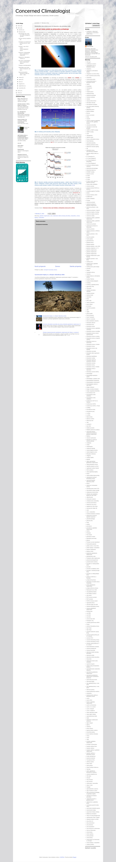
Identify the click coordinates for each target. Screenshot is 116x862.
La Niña (88, 415)
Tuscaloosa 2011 (90, 760)
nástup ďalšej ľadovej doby (92, 475)
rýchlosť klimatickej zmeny (92, 626)
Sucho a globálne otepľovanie (90, 702)
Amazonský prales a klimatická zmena (91, 82)
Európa (88, 200)
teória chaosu (89, 728)
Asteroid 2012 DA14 (91, 100)
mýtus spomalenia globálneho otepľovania (92, 462)
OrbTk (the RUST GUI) (23, 123)
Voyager (88, 787)
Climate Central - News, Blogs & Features (24, 104)
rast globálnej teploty (91, 591)
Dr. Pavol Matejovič (91, 163)
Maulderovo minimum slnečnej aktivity (91, 440)
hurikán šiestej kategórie (92, 281)
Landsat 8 (88, 424)
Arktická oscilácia (90, 97)
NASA (87, 473)
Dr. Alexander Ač (90, 156)
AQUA (88, 89)
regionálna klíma (90, 602)
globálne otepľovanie (45, 215)
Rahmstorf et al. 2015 (91, 590)
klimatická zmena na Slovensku (91, 342)
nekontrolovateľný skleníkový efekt (90, 481)
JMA (87, 309)
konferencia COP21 (91, 404)
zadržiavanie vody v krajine (92, 817)
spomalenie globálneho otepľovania (92, 672)
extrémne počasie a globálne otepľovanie (91, 204)
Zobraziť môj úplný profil (91, 56)
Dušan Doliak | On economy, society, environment (22, 121)
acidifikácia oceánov (91, 63)
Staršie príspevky (75, 266)
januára (21, 29)
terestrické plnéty (90, 732)
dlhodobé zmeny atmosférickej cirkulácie (92, 151)
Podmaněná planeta (91, 544)
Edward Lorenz (90, 173)
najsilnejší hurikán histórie (92, 468)
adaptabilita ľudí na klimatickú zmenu (91, 66)
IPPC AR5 (88, 300)
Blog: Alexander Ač (23, 98)
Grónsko (88, 268)
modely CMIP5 (90, 457)
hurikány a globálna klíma (92, 284)
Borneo (88, 113)
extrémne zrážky (90, 215)
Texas (87, 735)
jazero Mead (89, 304)
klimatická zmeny (90, 346)
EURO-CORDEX (90, 198)
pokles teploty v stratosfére (92, 547)
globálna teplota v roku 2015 (93, 246)
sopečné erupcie (90, 664)
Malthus (88, 436)
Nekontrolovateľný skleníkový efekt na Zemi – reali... (24, 73)
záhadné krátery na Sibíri (92, 819)
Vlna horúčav (89, 779)
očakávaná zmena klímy (92, 492)
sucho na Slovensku (91, 705)
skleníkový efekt (90, 655)
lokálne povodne (90, 428)
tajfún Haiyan (89, 723)
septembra (21, 85)
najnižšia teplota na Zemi (92, 466)
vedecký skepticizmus (91, 774)
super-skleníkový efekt (91, 712)
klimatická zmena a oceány (92, 336)
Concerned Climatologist (43, 11)
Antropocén (89, 88)
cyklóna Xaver (89, 137)
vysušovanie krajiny (91, 810)
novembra (21, 88)
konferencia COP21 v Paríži (93, 405)
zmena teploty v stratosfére (92, 842)
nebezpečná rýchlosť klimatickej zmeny (91, 478)
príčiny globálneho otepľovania (90, 585)
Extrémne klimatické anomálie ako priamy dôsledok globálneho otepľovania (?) (62, 324)
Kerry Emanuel (90, 315)
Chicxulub (88, 288)
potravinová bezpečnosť (92, 560)
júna (20, 81)
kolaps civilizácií (90, 387)
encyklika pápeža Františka (93, 191)
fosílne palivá (89, 238)
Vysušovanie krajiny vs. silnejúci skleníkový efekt (50, 274)
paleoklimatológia (90, 518)
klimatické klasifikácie (91, 356)
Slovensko (88, 659)
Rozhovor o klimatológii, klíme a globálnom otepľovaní (24, 54)
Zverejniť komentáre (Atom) (50, 269)
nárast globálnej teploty (92, 471)
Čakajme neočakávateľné (25, 65)
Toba (87, 739)
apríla (20, 79)
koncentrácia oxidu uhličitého (90, 395)
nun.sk (19, 143)
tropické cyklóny (90, 748)
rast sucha (88, 595)
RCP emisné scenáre (91, 597)
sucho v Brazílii (90, 708)
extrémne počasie (90, 202)
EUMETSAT (89, 196)
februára (21, 31)
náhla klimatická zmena (92, 464)
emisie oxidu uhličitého (91, 184)
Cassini (88, 118)
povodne (88, 566)
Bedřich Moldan (90, 111)
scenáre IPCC (89, 638)
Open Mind (20, 145)
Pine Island (89, 534)
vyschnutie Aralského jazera (93, 808)
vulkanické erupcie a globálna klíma (91, 799)
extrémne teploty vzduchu (92, 214)
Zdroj (73, 185)
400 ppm (88, 62)
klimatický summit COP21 (92, 371)
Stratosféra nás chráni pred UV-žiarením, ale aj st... (24, 69)
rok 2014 (88, 617)
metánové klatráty (90, 448)
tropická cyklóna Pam (91, 746)
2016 (19, 92)
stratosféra (73, 215)
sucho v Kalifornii (90, 710)
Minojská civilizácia (91, 453)
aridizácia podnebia (91, 95)
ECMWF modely (90, 172)
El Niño (88, 179)
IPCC (87, 298)
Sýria (87, 718)
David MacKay (89, 141)
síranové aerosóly (90, 650)
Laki (87, 422)
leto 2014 (88, 426)
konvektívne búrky (90, 409)
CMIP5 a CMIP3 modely (92, 130)
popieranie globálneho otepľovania (91, 554)
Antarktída (88, 86)
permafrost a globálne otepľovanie (91, 528)
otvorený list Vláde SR (91, 508)
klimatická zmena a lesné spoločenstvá (92, 334)
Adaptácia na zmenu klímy (92, 73)
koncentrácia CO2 (90, 392)
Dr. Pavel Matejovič (91, 158)
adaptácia (88, 68)
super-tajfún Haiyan (91, 714)
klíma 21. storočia (90, 319)
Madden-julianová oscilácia (92, 429)
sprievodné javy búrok (91, 679)
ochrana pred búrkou (91, 502)
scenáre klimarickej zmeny (92, 639)
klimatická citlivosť (90, 322)
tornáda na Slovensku (91, 744)
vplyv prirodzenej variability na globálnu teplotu (92, 793)
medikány (88, 442)
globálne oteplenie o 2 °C (92, 248)
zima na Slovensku (91, 830)
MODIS (88, 459)
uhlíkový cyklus (90, 761)
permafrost (89, 526)
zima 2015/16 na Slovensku (93, 828)
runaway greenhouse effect (93, 622)
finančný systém (90, 237)
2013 (19, 25)
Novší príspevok (40, 266)
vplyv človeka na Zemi (91, 790)
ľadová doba (89, 417)
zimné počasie (89, 835)
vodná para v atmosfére (92, 783)
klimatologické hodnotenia (92, 380)
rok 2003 (88, 613)
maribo (19, 126)
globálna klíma (89, 242)
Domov (57, 266)
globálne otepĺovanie (91, 251)
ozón (51, 215)
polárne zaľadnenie (91, 549)
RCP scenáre (89, 599)
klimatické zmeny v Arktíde (92, 366)
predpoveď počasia (91, 580)
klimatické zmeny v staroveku (91, 369)
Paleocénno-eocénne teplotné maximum (91, 516)
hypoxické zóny (90, 286)
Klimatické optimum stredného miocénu (91, 360)
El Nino (88, 175)
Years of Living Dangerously (93, 815)
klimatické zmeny (90, 365)
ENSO (88, 193)
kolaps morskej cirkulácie (92, 389)
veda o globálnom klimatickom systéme (91, 771)
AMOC (88, 84)
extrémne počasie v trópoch (93, 210)
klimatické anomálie (91, 351)
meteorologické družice (92, 450)
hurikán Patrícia (90, 279)
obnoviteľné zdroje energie (92, 490)
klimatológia (89, 373)
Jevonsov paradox (90, 308)
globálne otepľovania (91, 250)
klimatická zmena (90, 326)
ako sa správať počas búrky (93, 75)
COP (87, 133)
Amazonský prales (90, 79)
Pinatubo (88, 533)
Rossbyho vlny (90, 620)
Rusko (88, 624)
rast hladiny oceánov (91, 593)
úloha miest (89, 763)
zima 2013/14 (89, 824)
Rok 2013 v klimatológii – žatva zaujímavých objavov (25, 62)
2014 (19, 28)
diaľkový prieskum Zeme (92, 144)
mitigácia (88, 455)
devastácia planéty (90, 143)
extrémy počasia (90, 229)
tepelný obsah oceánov (92, 730)
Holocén (88, 274)
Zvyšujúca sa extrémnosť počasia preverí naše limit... (25, 43)
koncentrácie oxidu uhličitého (90, 398)
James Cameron (90, 302)
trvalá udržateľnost (90, 756)
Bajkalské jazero (90, 109)
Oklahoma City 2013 (91, 504)
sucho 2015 (89, 700)
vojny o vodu (89, 785)
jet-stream (88, 306)
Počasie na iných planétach (93, 542)
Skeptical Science (22, 154)
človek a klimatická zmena (92, 139)
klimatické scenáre (90, 363)
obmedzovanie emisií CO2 (92, 488)
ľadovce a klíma (90, 418)
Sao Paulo (88, 628)
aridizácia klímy (90, 93)
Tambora (88, 726)
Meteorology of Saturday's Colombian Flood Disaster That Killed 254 (24, 116)
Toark (87, 737)
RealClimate (21, 149)
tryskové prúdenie (90, 758)
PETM (87, 531)
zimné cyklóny (89, 834)
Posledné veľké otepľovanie (93, 558)
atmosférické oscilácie (91, 104)
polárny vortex (89, 551)
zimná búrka (89, 832)
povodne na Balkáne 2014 (92, 568)
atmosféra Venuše (90, 102)
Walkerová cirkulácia (91, 813)
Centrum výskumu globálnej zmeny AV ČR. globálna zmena (93, 122)
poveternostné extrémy (91, 561)
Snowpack (20, 147)
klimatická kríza (90, 324)
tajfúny (88, 724)
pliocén (88, 540)
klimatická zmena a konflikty (93, 331)
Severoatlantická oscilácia (92, 646)
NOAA (88, 483)
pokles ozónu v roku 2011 (92, 545)
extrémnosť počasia (91, 224)
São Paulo (88, 629)
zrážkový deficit (90, 844)
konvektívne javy (90, 411)
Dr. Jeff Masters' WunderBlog (22, 112)
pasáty (88, 524)
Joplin (87, 311)
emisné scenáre (90, 186)
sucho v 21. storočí (91, 706)
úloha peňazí (89, 765)
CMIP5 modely (90, 131)
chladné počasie (90, 293)
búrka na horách (90, 115)
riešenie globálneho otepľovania (91, 609)
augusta (21, 83)
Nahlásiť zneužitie (90, 848)
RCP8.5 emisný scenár (92, 601)
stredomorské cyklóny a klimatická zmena (92, 695)
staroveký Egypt (90, 681)
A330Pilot (62, 857)
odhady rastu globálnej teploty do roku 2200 (91, 494)
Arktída (88, 99)
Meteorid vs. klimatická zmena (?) (24, 58)
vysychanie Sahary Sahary (92, 812)
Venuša (88, 777)
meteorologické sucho (91, 452)
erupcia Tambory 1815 (91, 194)
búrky (87, 117)
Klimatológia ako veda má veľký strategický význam (24, 35)
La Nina (88, 413)
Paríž (87, 522)
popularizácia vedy (90, 556)
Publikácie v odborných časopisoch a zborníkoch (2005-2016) (92, 33)
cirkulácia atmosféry (91, 125)
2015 (19, 90)
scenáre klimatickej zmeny (92, 641)
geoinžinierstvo (90, 240)
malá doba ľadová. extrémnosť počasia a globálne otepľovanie (91, 433)
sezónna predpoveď (91, 648)
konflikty (88, 407)
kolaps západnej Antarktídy (92, 391)
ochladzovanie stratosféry (92, 500)
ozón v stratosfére (90, 512)
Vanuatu (88, 769)
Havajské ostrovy (90, 272)
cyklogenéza (89, 135)
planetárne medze (90, 536)
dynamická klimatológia (92, 168)
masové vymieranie (91, 437)
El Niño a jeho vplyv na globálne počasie (91, 182)
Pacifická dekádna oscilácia (93, 513)
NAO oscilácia (89, 470)
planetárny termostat (91, 538)
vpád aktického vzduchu (92, 788)
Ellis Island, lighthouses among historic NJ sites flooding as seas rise (23, 108)
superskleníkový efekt (91, 716)
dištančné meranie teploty (92, 146)
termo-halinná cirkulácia (92, 734)
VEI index (88, 776)
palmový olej (89, 520)
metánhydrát (89, 446)
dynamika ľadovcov (91, 170)
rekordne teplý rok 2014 (92, 604)
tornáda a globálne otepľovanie (90, 742)
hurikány (88, 282)
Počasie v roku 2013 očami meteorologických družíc (23, 48)
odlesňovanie (89, 497)
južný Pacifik (89, 313)
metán (87, 444)
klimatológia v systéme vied (93, 378)
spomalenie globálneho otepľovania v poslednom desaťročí (92, 676)
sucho (87, 698)
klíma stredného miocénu (92, 320)
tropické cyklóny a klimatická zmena (90, 753)
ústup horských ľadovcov (92, 767)
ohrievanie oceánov (91, 499)
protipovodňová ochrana (92, 588)
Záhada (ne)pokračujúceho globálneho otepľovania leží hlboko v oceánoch (61, 332)
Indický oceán (89, 295)
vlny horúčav (89, 781)
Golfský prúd (89, 261)
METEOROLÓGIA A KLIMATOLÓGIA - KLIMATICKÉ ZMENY (23, 137)
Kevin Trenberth (90, 317)
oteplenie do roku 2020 (91, 506)
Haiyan (88, 270)
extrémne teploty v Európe (92, 212)
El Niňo (88, 177)
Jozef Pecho (90, 46)
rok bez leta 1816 (90, 618)
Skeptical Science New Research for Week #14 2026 (23, 157)
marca (20, 77)
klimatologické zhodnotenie (92, 382)
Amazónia (88, 77)
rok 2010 (88, 615)
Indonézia (88, 297)
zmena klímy (89, 837)
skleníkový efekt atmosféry (92, 657)
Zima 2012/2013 (90, 823)
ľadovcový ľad (89, 420)
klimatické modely (90, 358)
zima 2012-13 (89, 821)
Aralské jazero (89, 91)
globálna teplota (90, 244)
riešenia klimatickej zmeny (92, 606)
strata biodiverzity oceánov (92, 691)
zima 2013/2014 (90, 826)
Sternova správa (90, 689)
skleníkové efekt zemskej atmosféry (61, 215)
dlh (87, 148)
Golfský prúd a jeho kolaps (92, 266)
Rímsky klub (89, 611)
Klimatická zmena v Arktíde (92, 344)
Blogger (74, 857)
